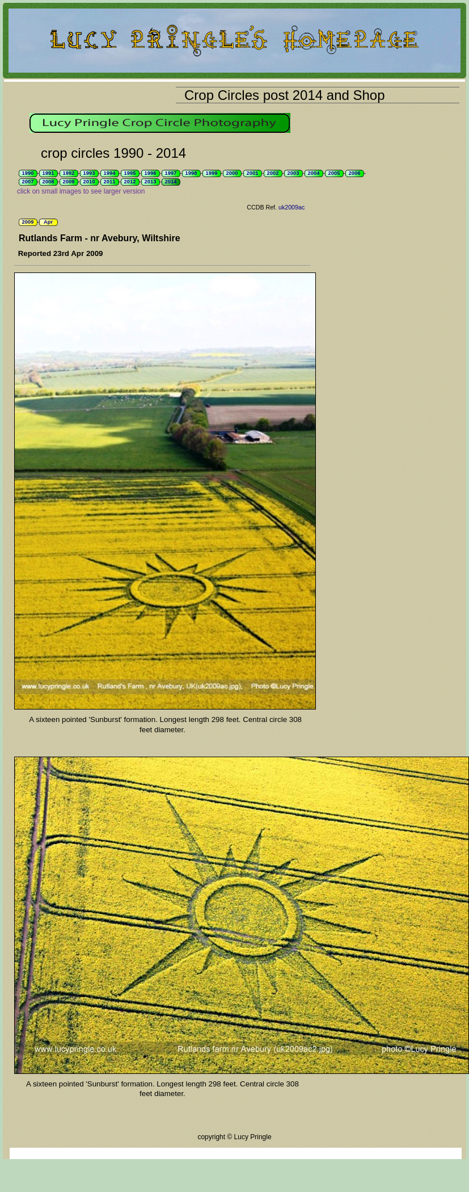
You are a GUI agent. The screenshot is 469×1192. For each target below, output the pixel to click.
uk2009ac (291, 207)
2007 (28, 181)
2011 (110, 181)
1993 (89, 173)
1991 (48, 173)
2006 (355, 173)
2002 (273, 173)
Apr (48, 222)
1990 (28, 173)
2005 (334, 173)
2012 (130, 181)
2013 (151, 181)
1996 (151, 173)
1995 (130, 173)
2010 (89, 181)
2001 (253, 173)
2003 (293, 173)
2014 (171, 181)
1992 (69, 173)
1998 (191, 173)
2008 (48, 181)
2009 (69, 181)
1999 (212, 173)
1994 (110, 173)
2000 (232, 173)
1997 (171, 173)
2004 (314, 173)
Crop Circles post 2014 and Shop (284, 95)
